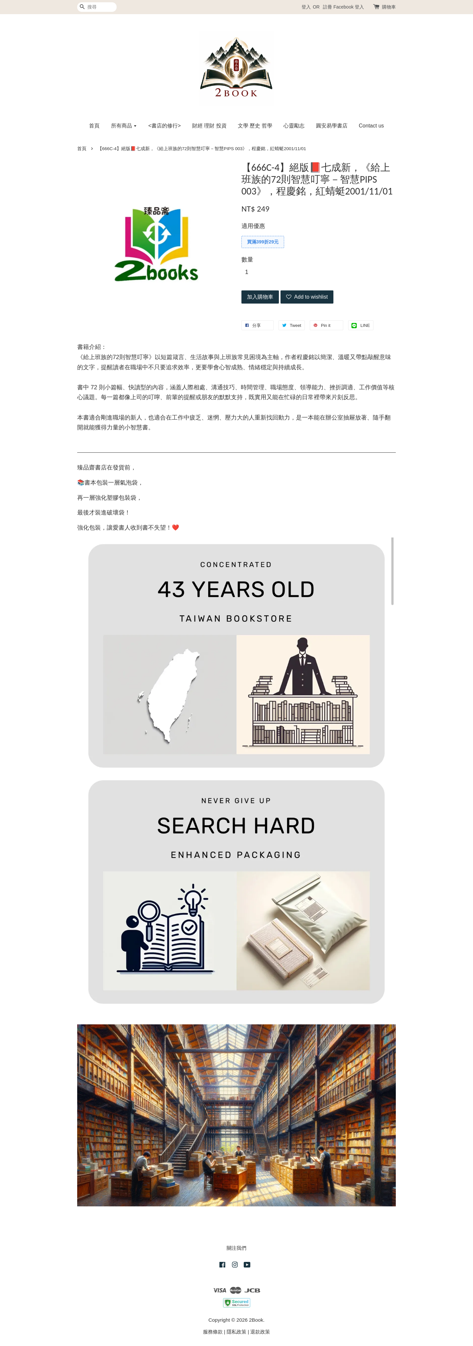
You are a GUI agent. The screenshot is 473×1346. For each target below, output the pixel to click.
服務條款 (213, 1332)
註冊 (327, 7)
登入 (306, 7)
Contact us (371, 125)
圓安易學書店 (332, 125)
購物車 (389, 7)
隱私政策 (236, 1332)
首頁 (94, 125)
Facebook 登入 (348, 7)
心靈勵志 (293, 125)
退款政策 (260, 1332)
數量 (247, 259)
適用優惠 (253, 226)
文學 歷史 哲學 (255, 125)
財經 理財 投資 (209, 125)
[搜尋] (97, 7)
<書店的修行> (164, 125)
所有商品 (124, 125)
